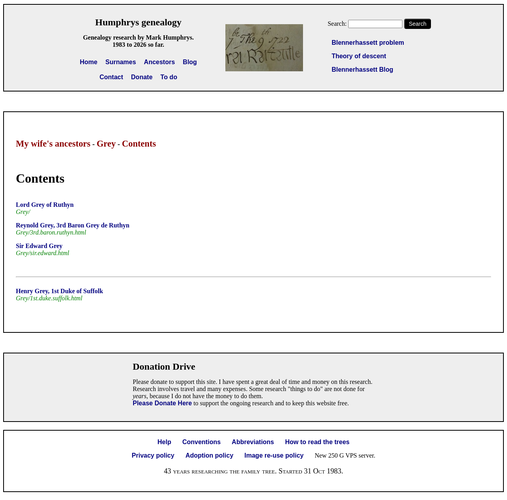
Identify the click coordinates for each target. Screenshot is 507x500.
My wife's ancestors (53, 144)
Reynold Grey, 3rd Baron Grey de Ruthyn (73, 225)
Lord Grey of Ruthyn (45, 204)
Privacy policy (153, 455)
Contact (111, 77)
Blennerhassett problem (368, 42)
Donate (141, 77)
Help (165, 442)
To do (168, 77)
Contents (139, 144)
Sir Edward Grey (39, 245)
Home (88, 62)
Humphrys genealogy (138, 22)
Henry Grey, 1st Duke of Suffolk (59, 291)
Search (417, 24)
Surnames (120, 62)
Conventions (201, 442)
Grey (106, 144)
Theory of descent (359, 56)
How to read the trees (317, 442)
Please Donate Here (162, 403)
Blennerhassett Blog (362, 69)
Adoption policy (209, 455)
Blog (190, 62)
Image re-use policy (273, 455)
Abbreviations (253, 442)
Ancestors (159, 62)
